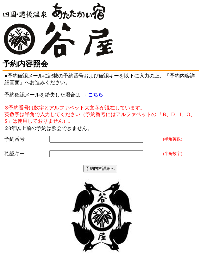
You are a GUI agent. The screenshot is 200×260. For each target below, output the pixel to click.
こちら (95, 94)
